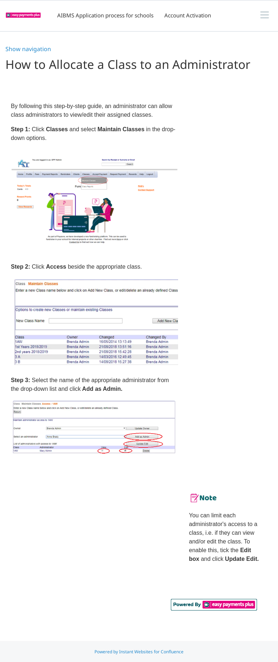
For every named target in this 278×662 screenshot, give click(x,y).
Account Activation (187, 15)
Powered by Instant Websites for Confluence (139, 652)
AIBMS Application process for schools (105, 15)
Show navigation (28, 49)
